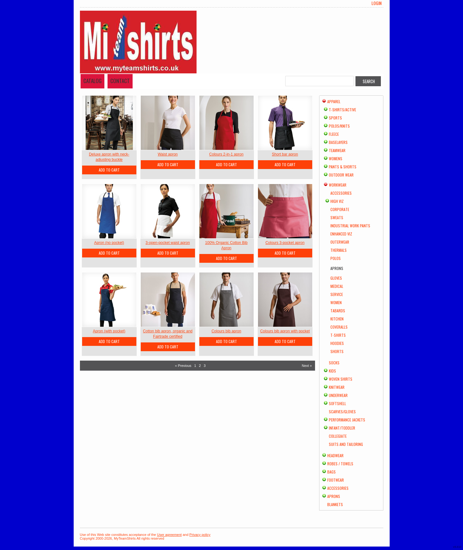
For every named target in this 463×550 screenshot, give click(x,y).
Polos (335, 258)
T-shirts (338, 335)
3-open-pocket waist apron (167, 243)
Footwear (335, 480)
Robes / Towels (340, 463)
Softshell (337, 403)
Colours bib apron (226, 331)
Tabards (337, 310)
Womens (335, 158)
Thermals (338, 250)
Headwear (335, 455)
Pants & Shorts (342, 166)
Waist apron (168, 154)
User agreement (169, 535)
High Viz (337, 201)
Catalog (92, 81)
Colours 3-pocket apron (285, 243)
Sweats (336, 217)
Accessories (341, 193)
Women (336, 302)
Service (336, 294)
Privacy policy (199, 535)
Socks (334, 362)
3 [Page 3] (205, 366)
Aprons (333, 496)
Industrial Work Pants (350, 225)
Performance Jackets (347, 419)
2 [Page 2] (200, 366)
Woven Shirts (340, 379)
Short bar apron (285, 154)
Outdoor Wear (341, 174)
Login (376, 3)
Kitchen (337, 318)
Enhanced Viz (341, 233)
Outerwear (339, 242)
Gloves (336, 278)
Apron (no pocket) (109, 243)
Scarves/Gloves (342, 411)
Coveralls (339, 327)
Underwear (338, 395)
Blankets (335, 504)
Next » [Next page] (307, 366)
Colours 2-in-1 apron (226, 154)
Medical (336, 286)
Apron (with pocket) (109, 331)
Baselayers (338, 142)
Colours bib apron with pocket (285, 331)
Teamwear (337, 150)
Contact (120, 81)
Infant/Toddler (342, 428)
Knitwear (337, 387)
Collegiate (338, 436)
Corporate (339, 209)
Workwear (337, 185)
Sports (335, 117)
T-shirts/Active (342, 109)
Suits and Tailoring (346, 444)
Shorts (337, 351)
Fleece (334, 134)
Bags (331, 471)
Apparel (333, 101)
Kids (332, 370)
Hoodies (337, 343)
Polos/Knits (339, 126)
